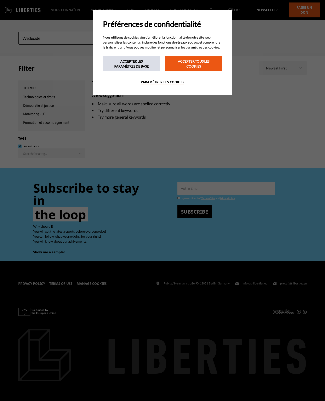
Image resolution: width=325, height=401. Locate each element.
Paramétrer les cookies (162, 82)
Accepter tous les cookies (193, 63)
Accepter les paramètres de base (131, 63)
